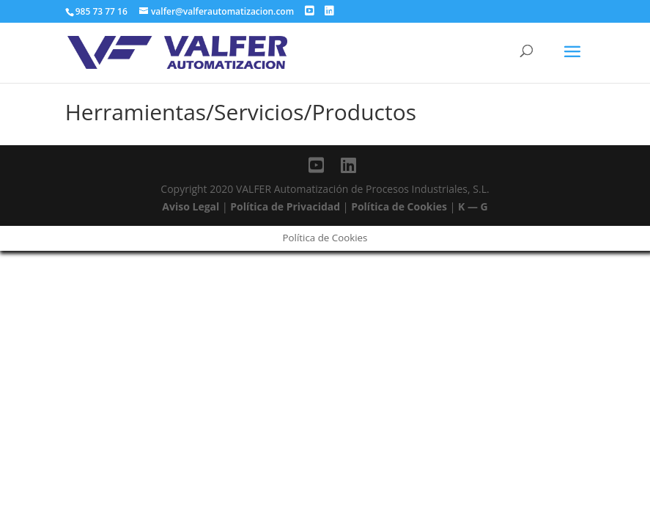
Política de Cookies (399, 206)
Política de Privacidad (285, 206)
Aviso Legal (190, 206)
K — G (473, 206)
